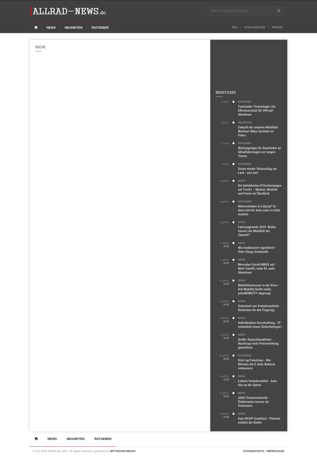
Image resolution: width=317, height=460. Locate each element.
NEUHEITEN (245, 122)
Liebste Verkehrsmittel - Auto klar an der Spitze (257, 383)
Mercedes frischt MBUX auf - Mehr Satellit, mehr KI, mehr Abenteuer (257, 268)
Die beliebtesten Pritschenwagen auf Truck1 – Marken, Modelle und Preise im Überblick (259, 189)
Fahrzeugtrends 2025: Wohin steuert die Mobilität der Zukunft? (257, 231)
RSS (235, 27)
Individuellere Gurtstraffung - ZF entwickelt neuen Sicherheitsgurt (260, 325)
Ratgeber (100, 27)
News (51, 27)
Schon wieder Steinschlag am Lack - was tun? (257, 171)
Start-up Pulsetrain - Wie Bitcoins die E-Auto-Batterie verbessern (256, 364)
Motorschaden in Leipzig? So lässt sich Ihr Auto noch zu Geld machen (259, 210)
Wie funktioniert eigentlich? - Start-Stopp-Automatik (257, 250)
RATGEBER (244, 101)
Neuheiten (74, 27)
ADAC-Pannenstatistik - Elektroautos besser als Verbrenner (253, 402)
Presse (277, 27)
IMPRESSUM (275, 451)
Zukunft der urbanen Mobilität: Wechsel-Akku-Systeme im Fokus (258, 131)
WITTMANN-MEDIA (123, 451)
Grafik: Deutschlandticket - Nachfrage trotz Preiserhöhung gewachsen (258, 343)
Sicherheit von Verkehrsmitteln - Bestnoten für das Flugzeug (259, 308)
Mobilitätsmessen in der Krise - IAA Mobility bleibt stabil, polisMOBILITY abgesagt (258, 289)
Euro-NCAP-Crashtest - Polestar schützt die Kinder (259, 420)
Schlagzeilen (255, 27)
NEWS (241, 180)
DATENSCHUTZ (253, 451)
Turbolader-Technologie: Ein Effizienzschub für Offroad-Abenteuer (256, 110)
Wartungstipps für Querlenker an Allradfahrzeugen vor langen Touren (259, 152)
